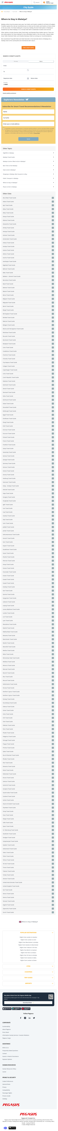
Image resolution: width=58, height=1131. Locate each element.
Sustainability (6, 1026)
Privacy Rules (37, 133)
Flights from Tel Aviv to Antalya (28, 955)
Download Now (28, 1002)
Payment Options (7, 1059)
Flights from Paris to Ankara (28, 952)
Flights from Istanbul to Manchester (28, 945)
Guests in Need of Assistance (10, 1056)
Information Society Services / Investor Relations (15, 1035)
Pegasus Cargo (6, 1038)
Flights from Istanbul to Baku (28, 958)
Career (4, 1072)
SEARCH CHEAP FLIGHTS (28, 89)
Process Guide (6, 1096)
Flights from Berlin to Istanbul (28, 950)
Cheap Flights (7, 11)
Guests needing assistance (9, 93)
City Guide (14, 11)
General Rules (6, 1084)
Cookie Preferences (7, 1081)
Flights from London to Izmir (28, 940)
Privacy (4, 1087)
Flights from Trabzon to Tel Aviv (28, 947)
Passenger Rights (7, 1093)
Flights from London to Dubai (28, 960)
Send (28, 139)
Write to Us (5, 1047)
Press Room (5, 1032)
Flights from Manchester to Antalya (28, 942)
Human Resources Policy (9, 1069)
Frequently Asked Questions (10, 1050)
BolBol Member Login (49, 2)
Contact (4, 1053)
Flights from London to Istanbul (28, 937)
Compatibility (6, 1090)
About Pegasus (6, 1029)
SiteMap (4, 1099)
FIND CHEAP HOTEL (28, 47)
